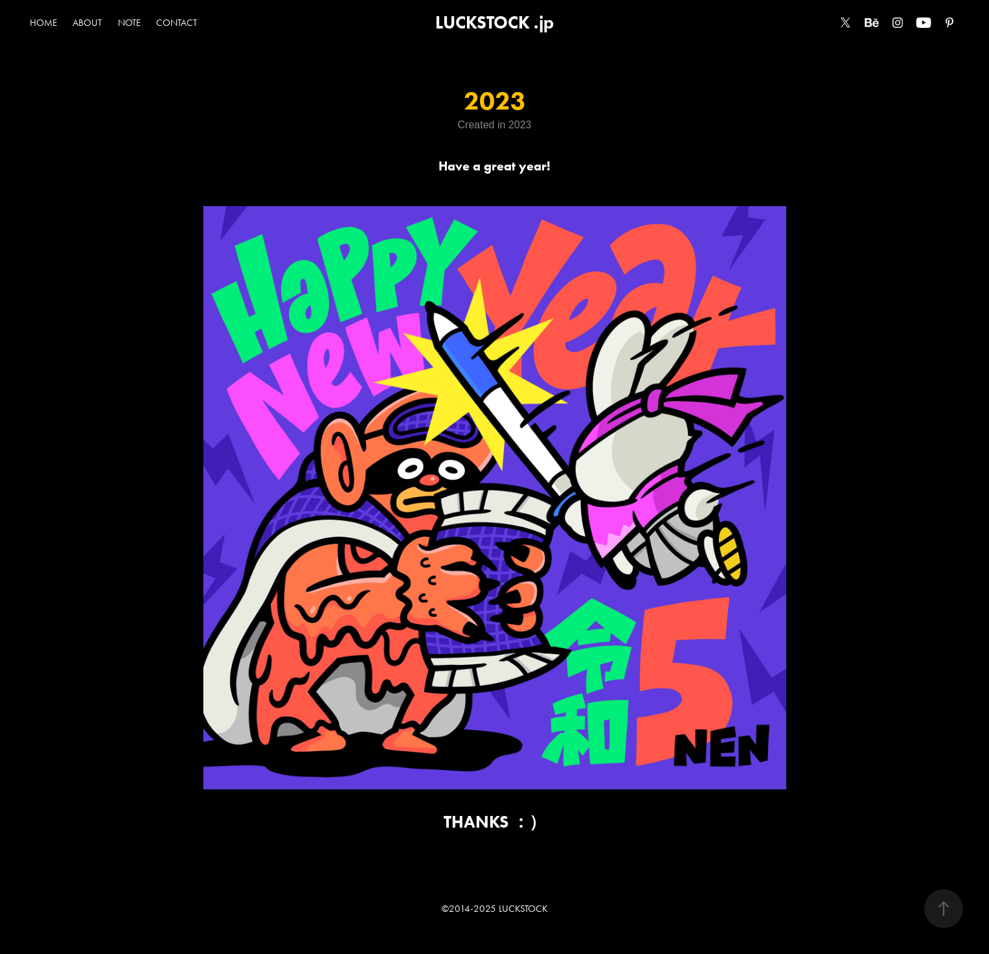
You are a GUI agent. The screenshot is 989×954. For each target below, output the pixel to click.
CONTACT (176, 23)
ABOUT (87, 23)
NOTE (129, 23)
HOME (43, 23)
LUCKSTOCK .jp (494, 22)
